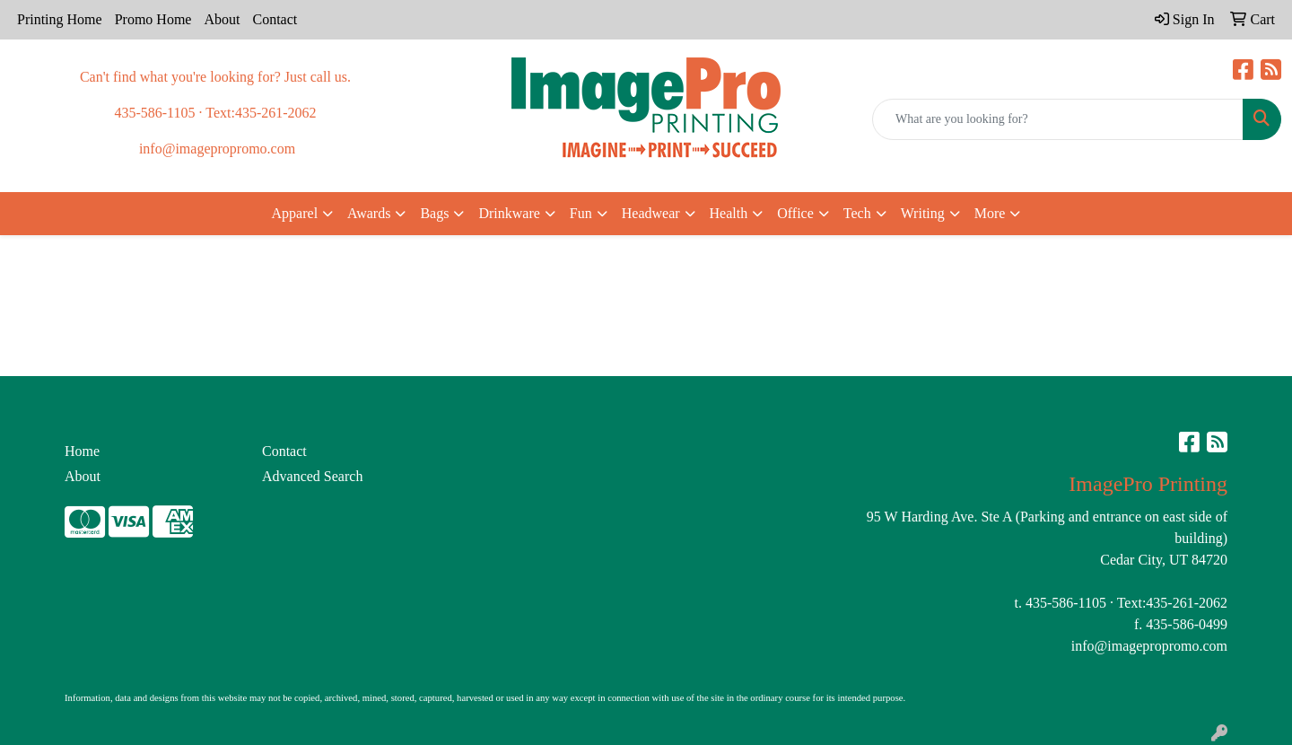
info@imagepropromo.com (1149, 645)
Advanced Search (312, 476)
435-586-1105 (1066, 602)
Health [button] (729, 213)
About (222, 19)
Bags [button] (434, 213)
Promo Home (153, 19)
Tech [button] (857, 213)
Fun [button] (581, 213)
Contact (274, 19)
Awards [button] (368, 213)
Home (82, 451)
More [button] (990, 213)
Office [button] (795, 213)
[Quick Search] (1058, 119)
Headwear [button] (651, 213)
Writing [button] (923, 213)
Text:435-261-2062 (1172, 602)
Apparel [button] (295, 213)
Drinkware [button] (508, 213)
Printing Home (59, 19)
